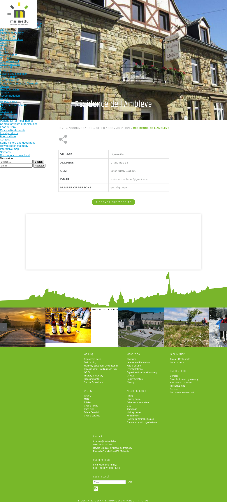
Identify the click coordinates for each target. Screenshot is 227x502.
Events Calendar (135, 367)
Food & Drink (135, 8)
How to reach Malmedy (181, 380)
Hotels (130, 394)
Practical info (160, 8)
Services (174, 387)
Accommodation (111, 8)
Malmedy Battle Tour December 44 (101, 364)
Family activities (135, 377)
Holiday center (134, 410)
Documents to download (182, 390)
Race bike (89, 407)
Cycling (63, 8)
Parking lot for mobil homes (140, 417)
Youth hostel (133, 414)
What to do (87, 8)
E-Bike (87, 400)
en (213, 6)
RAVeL (87, 394)
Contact (173, 374)
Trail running (90, 360)
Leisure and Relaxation (138, 360)
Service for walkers (93, 380)
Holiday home (133, 397)
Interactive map (177, 384)
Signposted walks (92, 357)
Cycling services (92, 414)
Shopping (131, 357)
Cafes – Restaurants (180, 357)
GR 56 (87, 370)
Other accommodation (113, 128)
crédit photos (138, 499)
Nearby (130, 380)
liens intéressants (92, 499)
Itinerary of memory (93, 374)
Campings (132, 407)
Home (62, 128)
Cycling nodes (91, 404)
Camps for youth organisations (142, 420)
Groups (130, 374)
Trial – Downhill (91, 410)
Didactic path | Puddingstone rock (100, 367)
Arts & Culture (134, 364)
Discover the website (113, 190)
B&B (129, 404)
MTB (86, 397)
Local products (177, 360)
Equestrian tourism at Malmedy (142, 370)
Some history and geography (184, 377)
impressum (117, 499)
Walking (39, 8)
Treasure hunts (91, 377)
